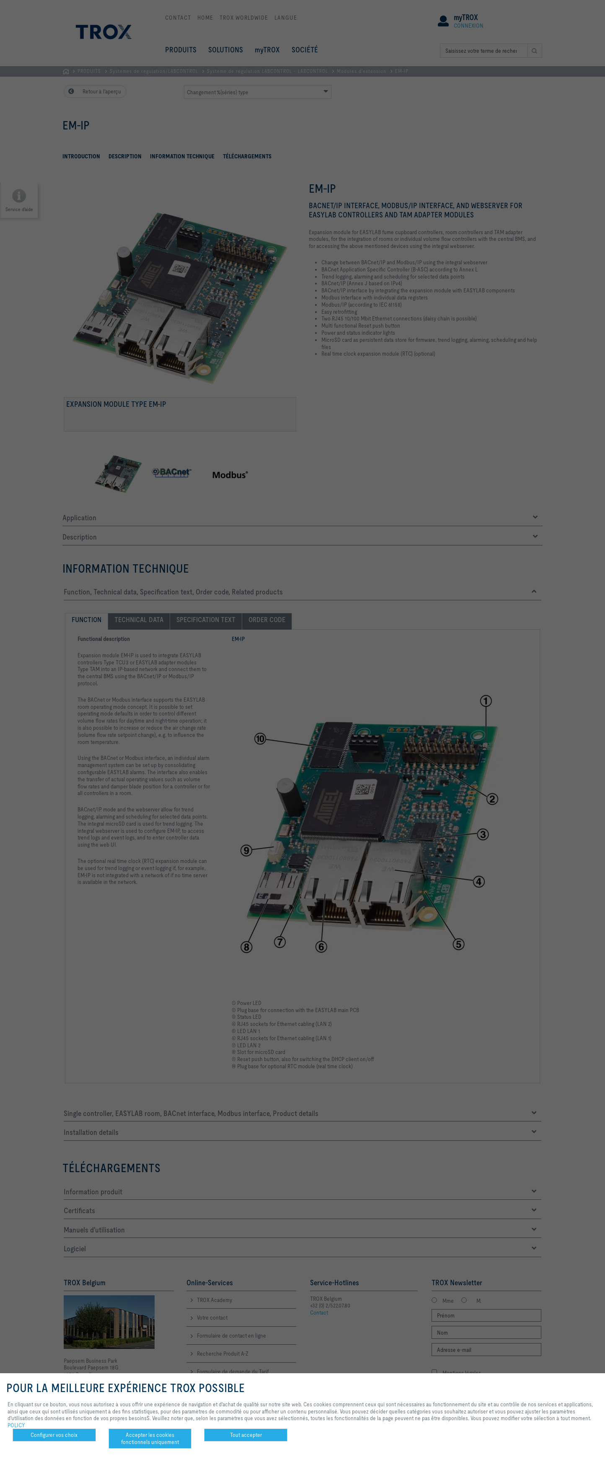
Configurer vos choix (54, 1434)
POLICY (16, 1425)
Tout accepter (246, 1434)
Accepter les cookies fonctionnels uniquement (150, 1438)
